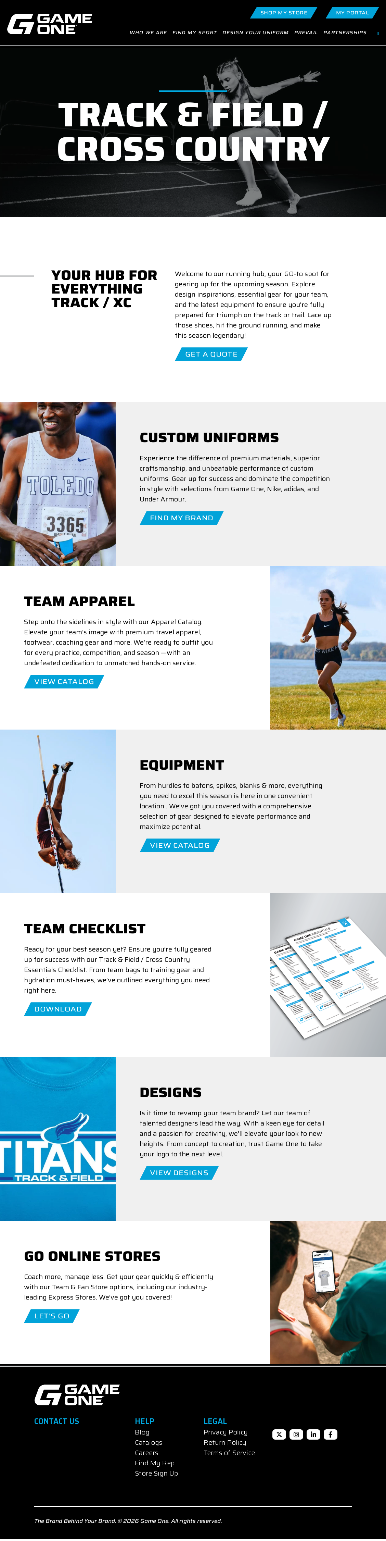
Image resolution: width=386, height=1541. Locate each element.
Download (58, 1011)
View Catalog (64, 683)
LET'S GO (51, 1318)
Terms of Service (229, 1454)
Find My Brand (182, 519)
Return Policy (225, 1444)
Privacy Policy (226, 1434)
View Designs (179, 1174)
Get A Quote (211, 356)
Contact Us (56, 1423)
